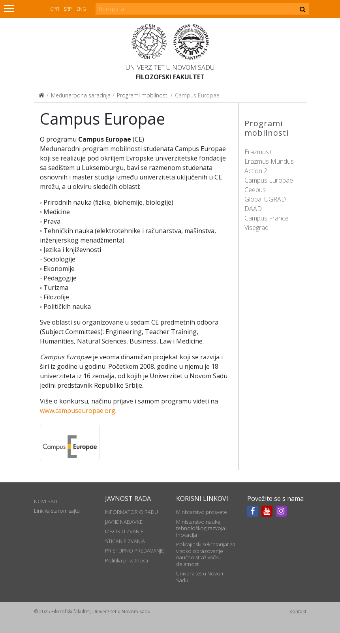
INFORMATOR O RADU (131, 511)
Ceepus (255, 189)
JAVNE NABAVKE (124, 521)
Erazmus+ (258, 152)
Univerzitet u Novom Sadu (170, 67)
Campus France (266, 218)
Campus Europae (268, 180)
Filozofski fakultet (170, 77)
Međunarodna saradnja (81, 95)
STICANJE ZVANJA (125, 541)
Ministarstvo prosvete (201, 511)
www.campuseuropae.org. (78, 410)
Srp (68, 9)
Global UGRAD (265, 199)
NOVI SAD (45, 501)
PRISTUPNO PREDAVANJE (134, 550)
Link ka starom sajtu (57, 510)
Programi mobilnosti (143, 95)
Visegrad (256, 227)
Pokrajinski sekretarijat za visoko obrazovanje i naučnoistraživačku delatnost (205, 554)
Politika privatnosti (126, 560)
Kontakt (297, 611)
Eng (81, 9)
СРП (54, 9)
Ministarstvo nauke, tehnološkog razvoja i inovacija (201, 528)
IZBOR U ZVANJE (124, 531)
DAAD (253, 208)
